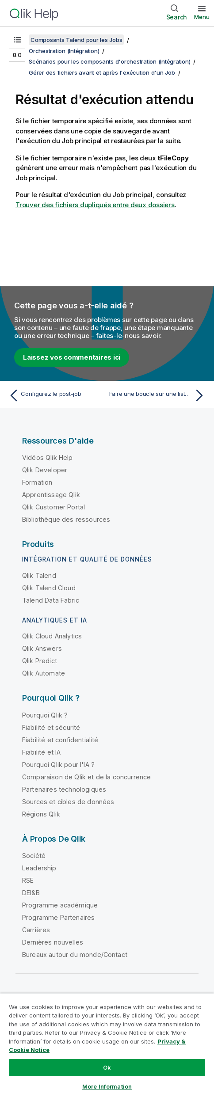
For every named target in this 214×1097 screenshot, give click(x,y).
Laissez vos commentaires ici (71, 357)
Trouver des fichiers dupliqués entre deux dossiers (95, 205)
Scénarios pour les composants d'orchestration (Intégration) (109, 61)
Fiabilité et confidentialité (60, 740)
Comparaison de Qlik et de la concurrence (86, 777)
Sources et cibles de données (68, 801)
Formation (37, 482)
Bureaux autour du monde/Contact (74, 954)
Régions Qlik (41, 814)
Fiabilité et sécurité (51, 727)
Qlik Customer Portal (53, 507)
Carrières (36, 930)
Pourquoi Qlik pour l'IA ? (58, 764)
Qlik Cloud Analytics (52, 636)
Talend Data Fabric (50, 600)
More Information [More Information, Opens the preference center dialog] (107, 1086)
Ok (107, 1067)
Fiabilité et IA (41, 752)
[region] (107, 1045)
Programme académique (60, 905)
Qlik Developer (44, 470)
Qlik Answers (42, 648)
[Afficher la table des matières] (17, 39)
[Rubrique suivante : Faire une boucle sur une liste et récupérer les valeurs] (158, 395)
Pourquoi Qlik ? (45, 715)
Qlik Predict (39, 660)
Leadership (39, 868)
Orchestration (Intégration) (64, 50)
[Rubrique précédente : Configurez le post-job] (56, 395)
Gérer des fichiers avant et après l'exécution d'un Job (102, 72)
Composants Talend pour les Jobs (76, 39)
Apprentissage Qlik (51, 494)
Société (34, 855)
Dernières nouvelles (52, 942)
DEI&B (31, 892)
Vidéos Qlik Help (47, 457)
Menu (202, 16)
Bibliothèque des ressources (66, 519)
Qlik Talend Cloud (49, 588)
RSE (28, 880)
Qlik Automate (43, 673)
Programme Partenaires (58, 917)
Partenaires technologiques (64, 789)
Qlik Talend (39, 575)
